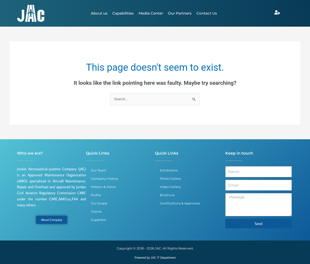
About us (99, 13)
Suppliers (98, 220)
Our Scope (99, 203)
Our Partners (180, 13)
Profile (96, 195)
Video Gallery (170, 187)
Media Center (151, 13)
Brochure (167, 195)
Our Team (98, 170)
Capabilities (123, 13)
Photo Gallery (170, 178)
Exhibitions (169, 170)
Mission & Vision (103, 187)
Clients (96, 211)
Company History (104, 178)
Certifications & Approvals (180, 203)
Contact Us (206, 13)
